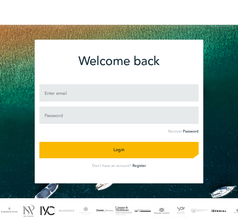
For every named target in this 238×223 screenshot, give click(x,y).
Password (190, 131)
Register (139, 166)
